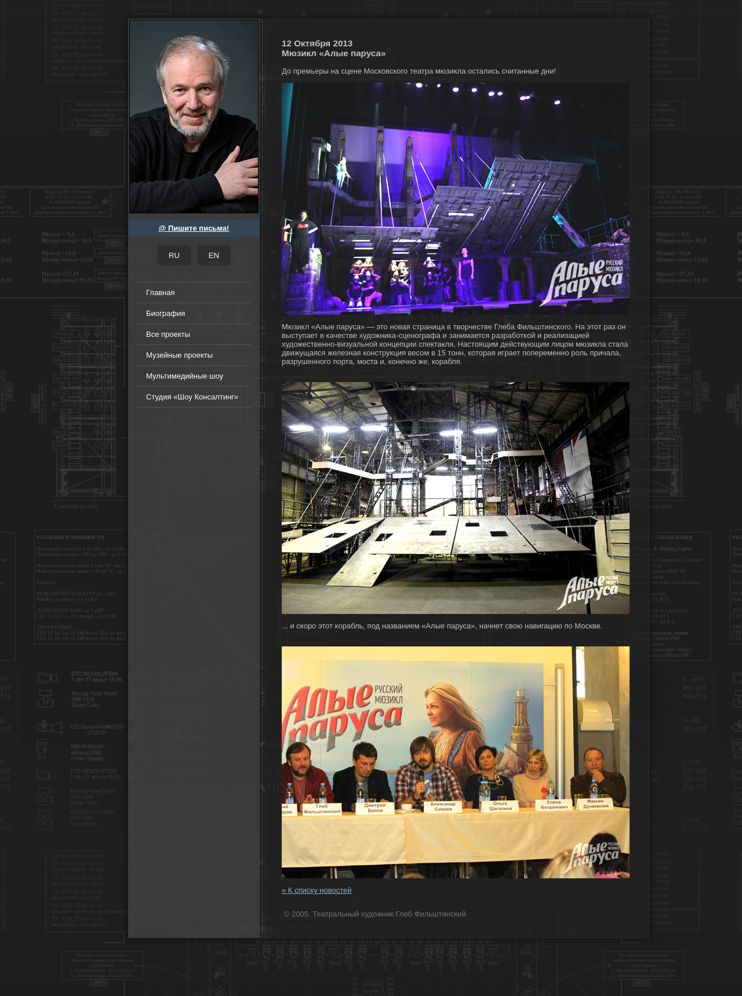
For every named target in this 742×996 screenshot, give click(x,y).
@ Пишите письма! (194, 228)
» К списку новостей (316, 890)
